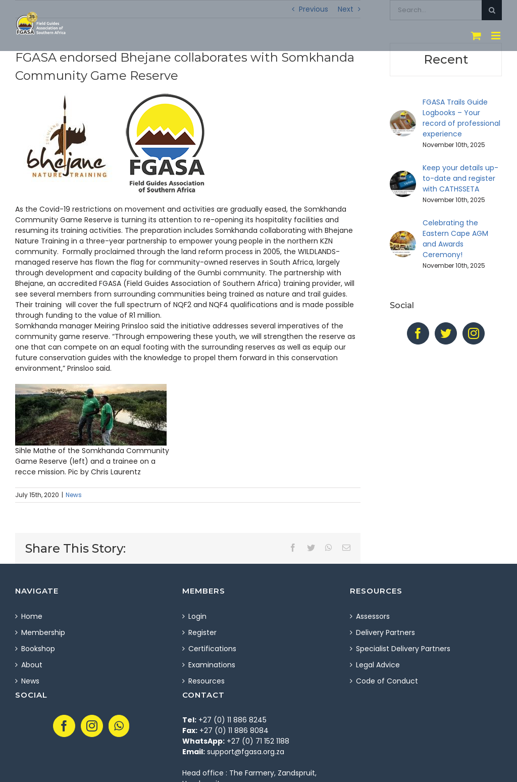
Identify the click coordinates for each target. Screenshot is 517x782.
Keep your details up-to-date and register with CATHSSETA (460, 178)
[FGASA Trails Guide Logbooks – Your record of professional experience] (403, 115)
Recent (446, 59)
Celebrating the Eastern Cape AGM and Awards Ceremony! (455, 239)
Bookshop (38, 649)
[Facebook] (418, 333)
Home (31, 616)
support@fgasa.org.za (245, 752)
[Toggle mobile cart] (476, 35)
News (74, 495)
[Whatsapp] (119, 726)
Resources (206, 681)
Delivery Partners (385, 632)
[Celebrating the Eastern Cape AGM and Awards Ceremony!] (403, 236)
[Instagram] (473, 333)
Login (197, 616)
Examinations (211, 665)
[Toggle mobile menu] (496, 35)
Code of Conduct (387, 681)
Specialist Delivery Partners (403, 649)
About (31, 665)
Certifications (212, 649)
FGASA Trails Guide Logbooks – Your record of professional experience (461, 118)
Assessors (373, 616)
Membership (43, 632)
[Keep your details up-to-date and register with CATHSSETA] (403, 176)
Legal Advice (378, 665)
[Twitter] (446, 333)
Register (202, 632)
